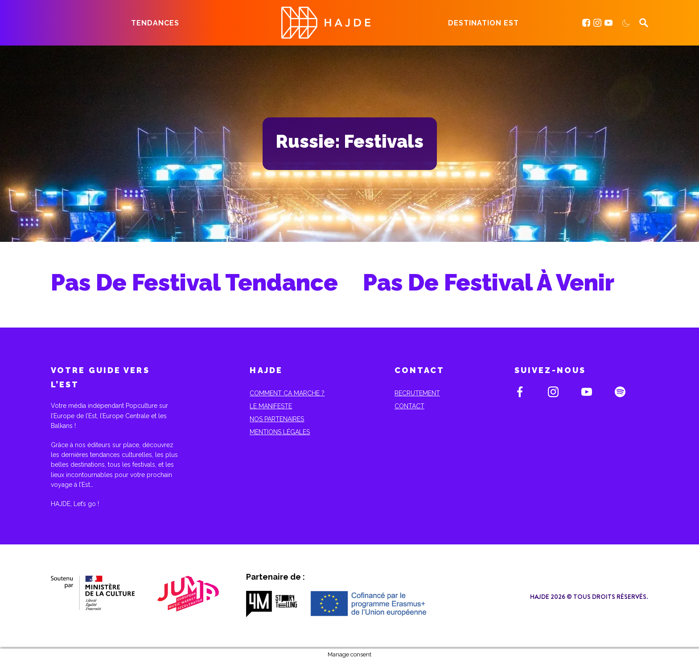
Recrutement (417, 393)
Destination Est (483, 23)
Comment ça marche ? (287, 393)
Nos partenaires (277, 419)
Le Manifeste (271, 406)
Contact (409, 406)
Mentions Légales (280, 432)
